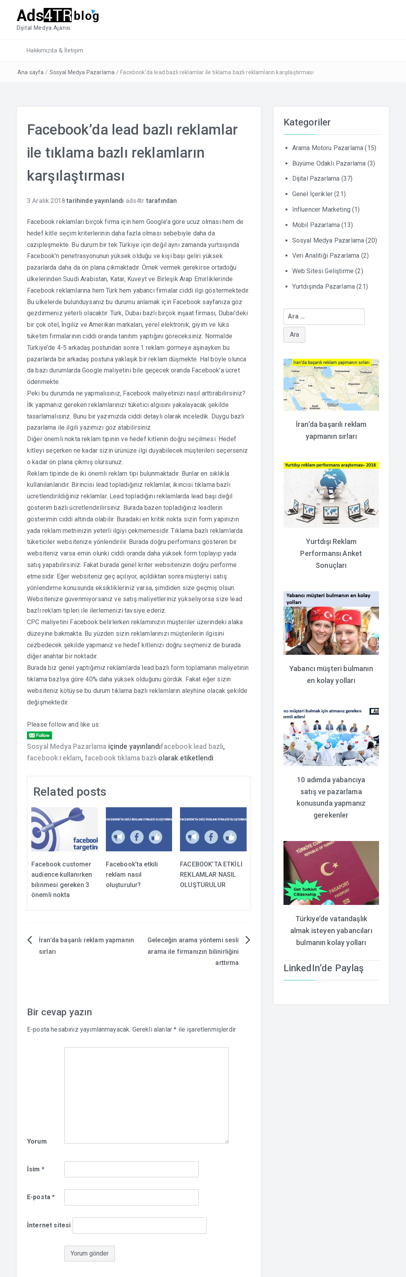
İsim (35, 1168)
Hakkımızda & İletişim (54, 49)
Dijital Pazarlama (316, 177)
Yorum (37, 1140)
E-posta (41, 1196)
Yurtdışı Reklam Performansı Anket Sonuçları (331, 551)
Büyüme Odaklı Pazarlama (329, 162)
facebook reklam (54, 757)
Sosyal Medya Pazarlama (82, 71)
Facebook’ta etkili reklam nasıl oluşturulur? (132, 873)
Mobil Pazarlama (316, 224)
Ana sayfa (30, 71)
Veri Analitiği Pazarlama (326, 254)
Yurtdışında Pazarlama (323, 285)
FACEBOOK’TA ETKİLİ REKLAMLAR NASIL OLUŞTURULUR (211, 873)
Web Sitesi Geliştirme (323, 270)
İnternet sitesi (49, 1224)
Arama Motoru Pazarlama (328, 147)
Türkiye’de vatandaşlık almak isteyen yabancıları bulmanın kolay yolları (331, 924)
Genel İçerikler (312, 193)
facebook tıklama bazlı (121, 757)
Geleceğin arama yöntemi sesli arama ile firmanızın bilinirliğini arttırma (193, 951)
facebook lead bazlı (192, 746)
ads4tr (135, 200)
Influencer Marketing (321, 208)
